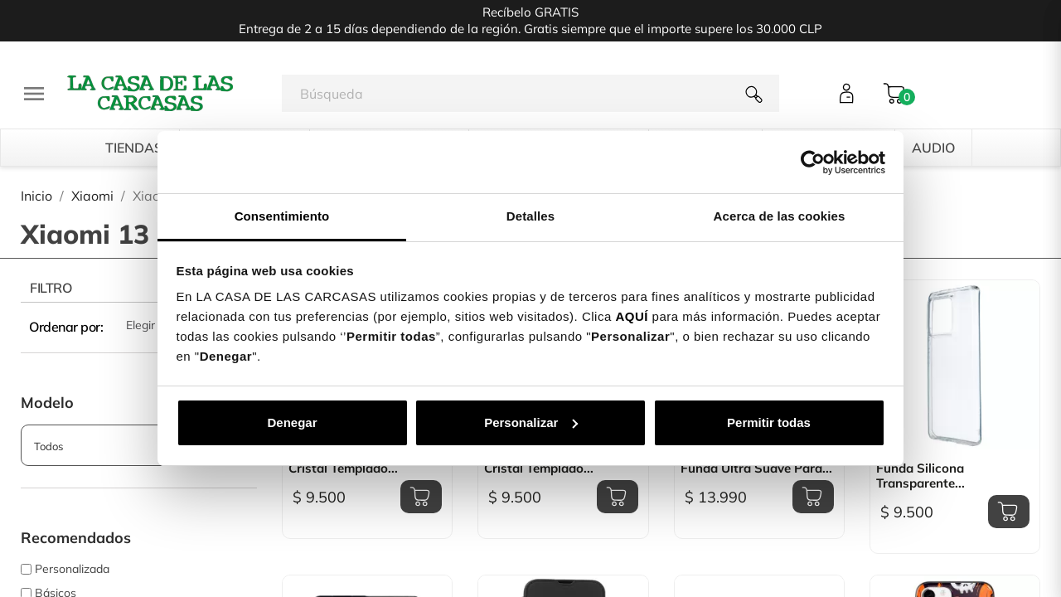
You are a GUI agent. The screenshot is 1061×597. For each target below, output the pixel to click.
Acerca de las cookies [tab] (779, 216)
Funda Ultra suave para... (756, 468)
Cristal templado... (538, 468)
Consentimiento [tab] (282, 216)
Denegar (292, 422)
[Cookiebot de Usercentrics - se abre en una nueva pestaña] (812, 162)
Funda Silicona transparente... (920, 476)
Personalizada (72, 568)
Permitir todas (769, 422)
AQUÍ (631, 316)
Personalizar (531, 422)
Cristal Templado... (343, 468)
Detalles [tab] (530, 216)
